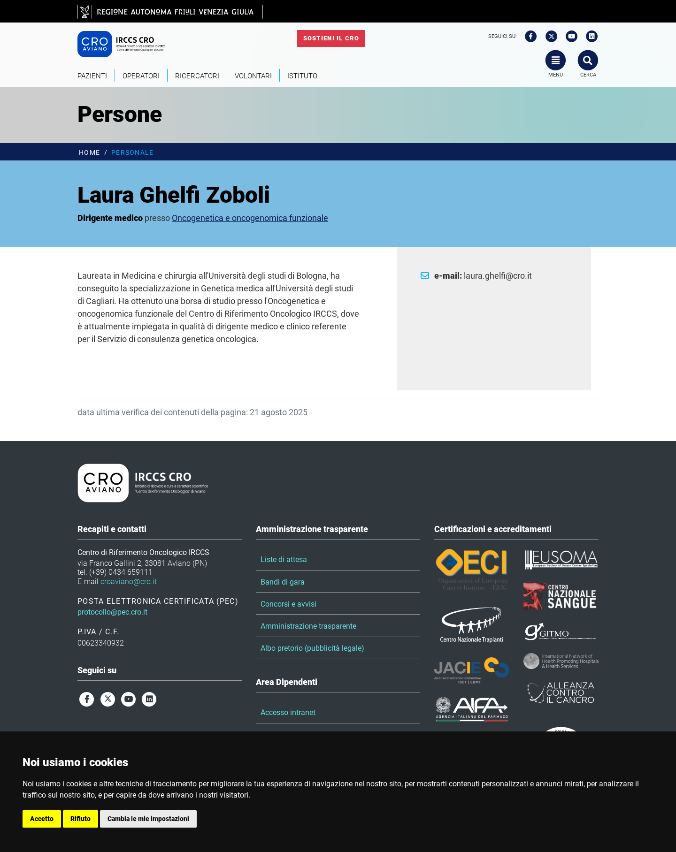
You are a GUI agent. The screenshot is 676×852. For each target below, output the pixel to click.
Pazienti (92, 76)
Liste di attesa (284, 559)
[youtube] (568, 36)
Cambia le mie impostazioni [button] (148, 818)
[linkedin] (589, 36)
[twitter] (548, 36)
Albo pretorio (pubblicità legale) (312, 648)
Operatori (141, 76)
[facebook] (527, 36)
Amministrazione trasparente (308, 626)
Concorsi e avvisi (288, 604)
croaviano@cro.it (128, 581)
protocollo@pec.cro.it (112, 612)
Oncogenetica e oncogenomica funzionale (250, 218)
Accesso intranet (288, 712)
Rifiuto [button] (80, 818)
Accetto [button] (42, 818)
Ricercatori (197, 76)
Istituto (302, 76)
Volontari (253, 76)
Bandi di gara (283, 582)
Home (89, 153)
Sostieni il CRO (331, 38)
